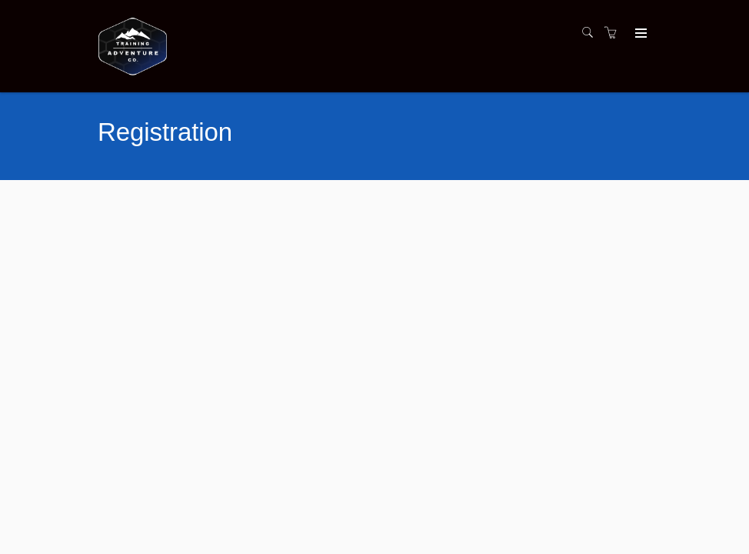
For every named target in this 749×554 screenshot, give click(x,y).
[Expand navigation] (639, 34)
